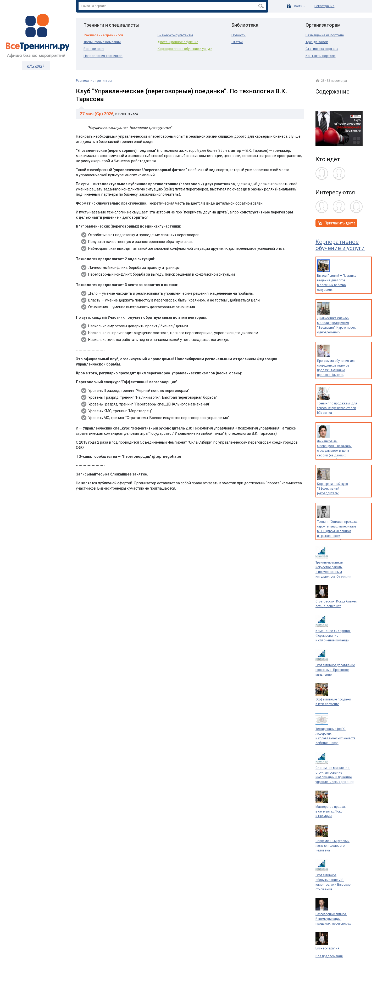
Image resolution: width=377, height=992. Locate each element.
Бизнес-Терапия (327, 948)
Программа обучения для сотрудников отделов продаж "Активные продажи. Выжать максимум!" (336, 370)
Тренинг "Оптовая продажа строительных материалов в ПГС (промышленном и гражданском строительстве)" (337, 531)
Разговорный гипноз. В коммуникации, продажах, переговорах (333, 918)
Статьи (237, 42)
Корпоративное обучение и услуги (185, 49)
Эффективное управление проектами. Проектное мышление (335, 669)
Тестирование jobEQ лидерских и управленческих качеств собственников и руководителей (335, 738)
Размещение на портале (325, 35)
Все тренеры (94, 49)
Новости (238, 35)
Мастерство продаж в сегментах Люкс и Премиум (330, 811)
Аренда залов (317, 42)
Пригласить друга (336, 223)
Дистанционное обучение (178, 42)
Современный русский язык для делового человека (332, 845)
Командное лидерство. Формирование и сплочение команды (333, 635)
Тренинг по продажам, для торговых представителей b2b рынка (337, 408)
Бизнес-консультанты (175, 35)
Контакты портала (321, 56)
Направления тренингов (103, 56)
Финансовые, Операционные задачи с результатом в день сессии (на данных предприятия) (334, 450)
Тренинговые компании (102, 42)
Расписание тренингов (103, 35)
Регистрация (324, 6)
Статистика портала (322, 49)
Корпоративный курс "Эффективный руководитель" (332, 488)
